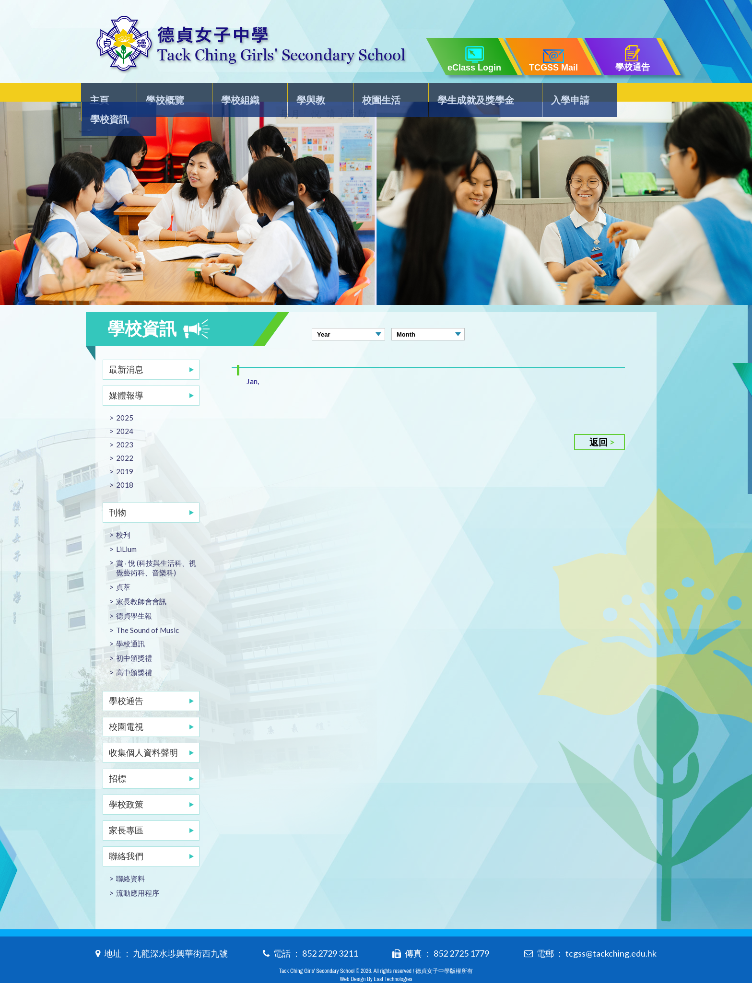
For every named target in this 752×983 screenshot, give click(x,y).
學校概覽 (167, 94)
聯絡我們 (126, 836)
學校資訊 (627, 94)
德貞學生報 (134, 596)
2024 (124, 412)
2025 (124, 398)
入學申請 (556, 94)
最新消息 (126, 350)
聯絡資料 (130, 859)
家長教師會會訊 (141, 582)
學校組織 (238, 94)
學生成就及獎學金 (463, 94)
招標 (117, 759)
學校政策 (126, 785)
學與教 (304, 94)
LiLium (126, 530)
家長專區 (126, 811)
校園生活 (371, 94)
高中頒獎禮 (134, 653)
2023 (124, 425)
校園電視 (126, 707)
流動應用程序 (137, 873)
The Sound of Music (147, 611)
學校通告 (126, 681)
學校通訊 (130, 624)
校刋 (123, 515)
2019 (124, 452)
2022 (124, 438)
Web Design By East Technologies (376, 960)
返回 (598, 422)
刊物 (117, 493)
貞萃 (123, 567)
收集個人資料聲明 (143, 733)
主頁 (106, 94)
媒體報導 (126, 376)
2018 (124, 465)
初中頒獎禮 (134, 638)
